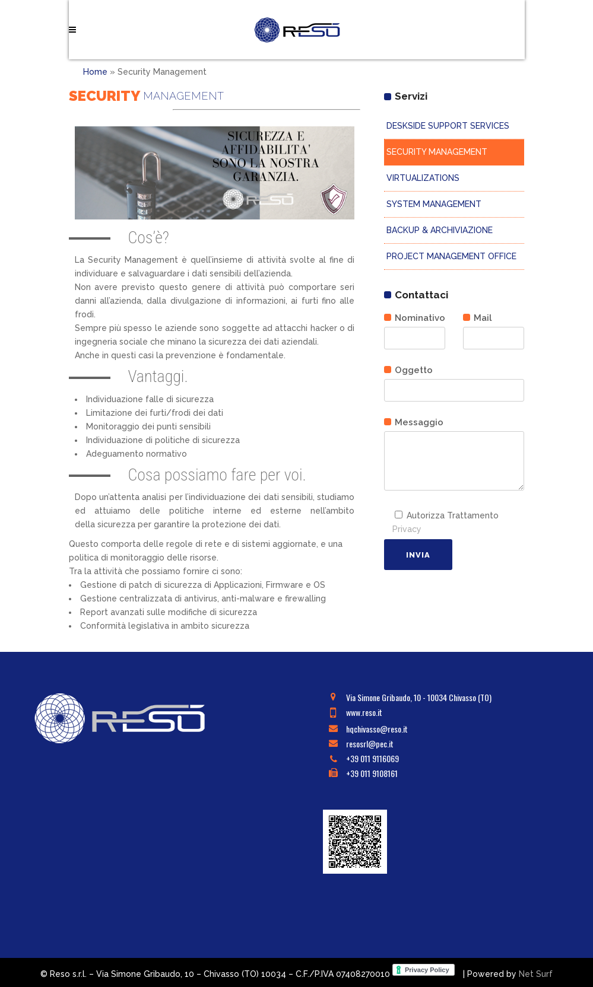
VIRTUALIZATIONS (421, 178)
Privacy (406, 529)
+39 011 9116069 (372, 758)
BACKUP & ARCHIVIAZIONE (438, 230)
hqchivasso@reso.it (377, 728)
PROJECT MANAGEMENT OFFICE (450, 256)
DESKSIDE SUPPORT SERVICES (446, 125)
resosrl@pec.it (370, 743)
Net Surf (536, 974)
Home (95, 72)
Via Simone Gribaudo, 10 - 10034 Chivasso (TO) (418, 697)
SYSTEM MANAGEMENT (432, 204)
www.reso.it (364, 712)
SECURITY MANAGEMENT (435, 152)
